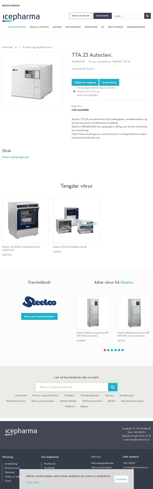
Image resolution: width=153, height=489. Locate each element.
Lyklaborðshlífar (68, 400)
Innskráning (102, 16)
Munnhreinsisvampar (132, 400)
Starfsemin (50, 463)
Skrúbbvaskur (126, 395)
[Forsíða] (21, 17)
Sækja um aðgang (81, 16)
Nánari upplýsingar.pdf (15, 156)
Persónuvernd (12, 467)
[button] (105, 350)
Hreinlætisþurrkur (90, 395)
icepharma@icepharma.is (136, 439)
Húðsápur (70, 395)
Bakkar (84, 406)
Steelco (91, 68)
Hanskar (109, 395)
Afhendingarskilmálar (102, 463)
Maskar (112, 400)
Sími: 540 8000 (136, 432)
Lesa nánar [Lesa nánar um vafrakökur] (32, 482)
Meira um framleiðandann (39, 316)
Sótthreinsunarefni (92, 400)
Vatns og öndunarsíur (42, 400)
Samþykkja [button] (121, 479)
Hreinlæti (7, 47)
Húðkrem (70, 406)
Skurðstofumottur (16, 400)
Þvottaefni (21, 395)
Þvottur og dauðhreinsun (37, 47)
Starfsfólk (49, 467)
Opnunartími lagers (101, 467)
